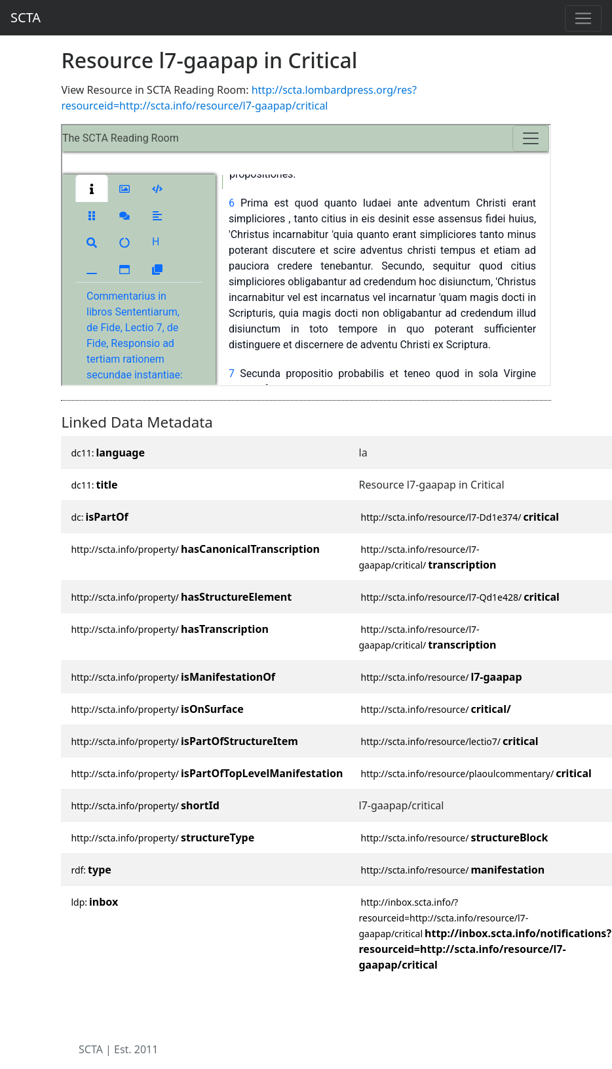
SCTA (25, 17)
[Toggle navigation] (583, 18)
